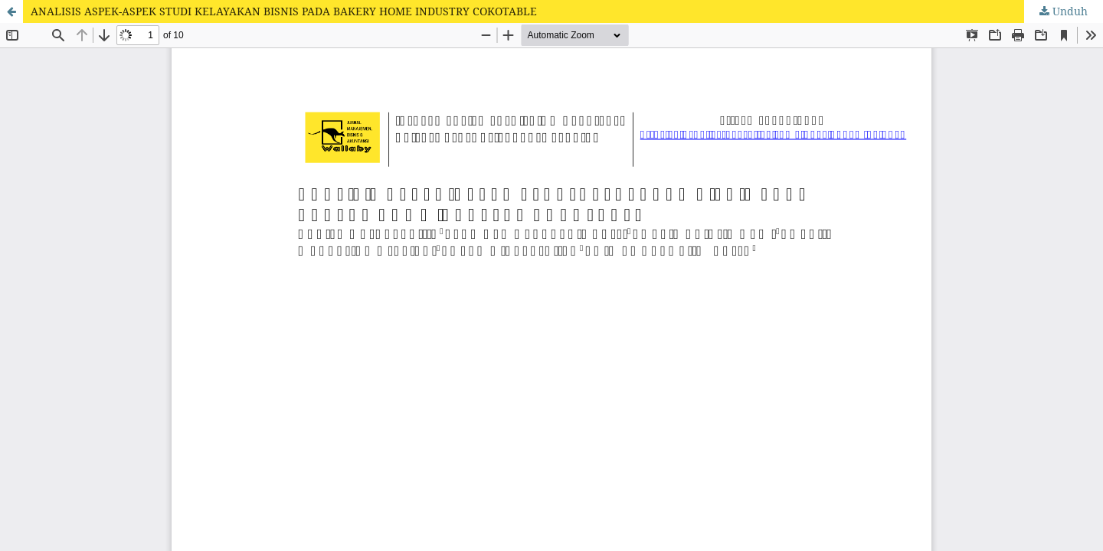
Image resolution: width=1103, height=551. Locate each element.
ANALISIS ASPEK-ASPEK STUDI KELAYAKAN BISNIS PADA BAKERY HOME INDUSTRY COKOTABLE (284, 11)
